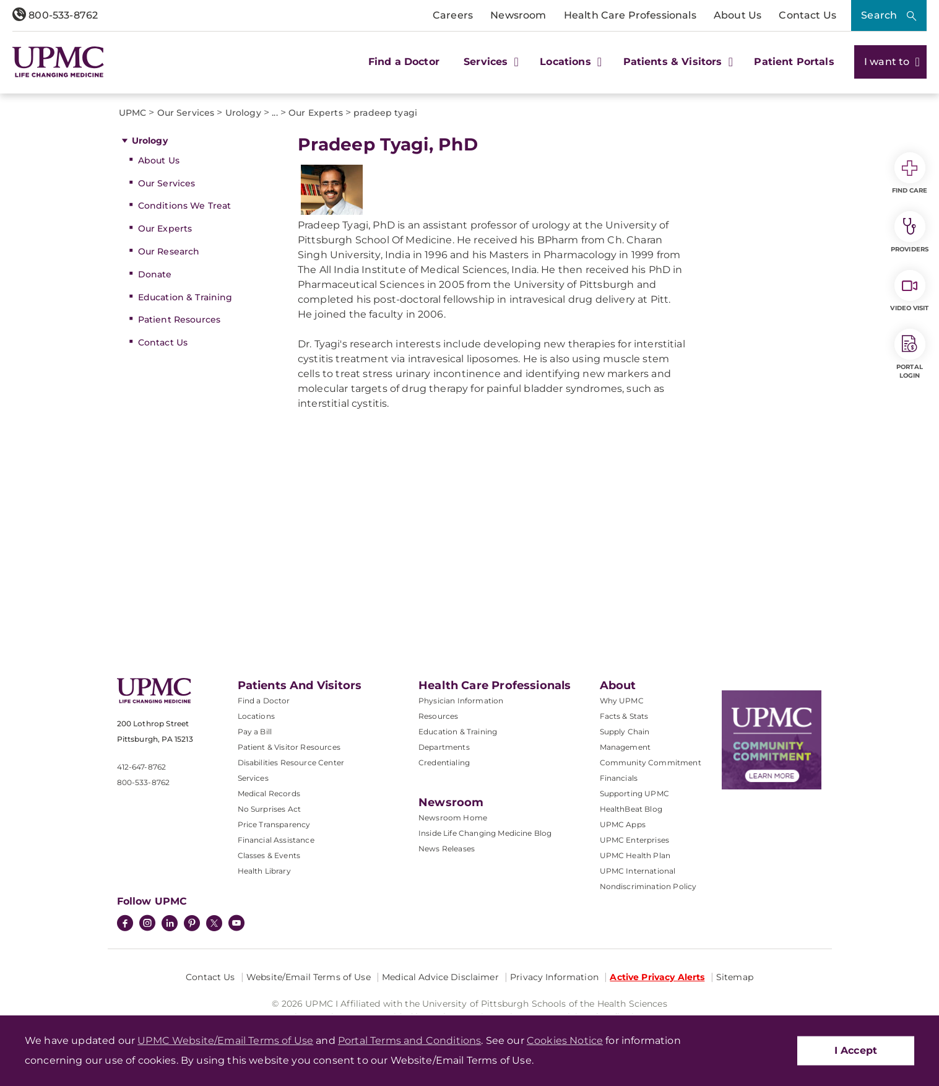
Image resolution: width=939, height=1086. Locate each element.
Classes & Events (269, 855)
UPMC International (638, 870)
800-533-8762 (55, 15)
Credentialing (444, 762)
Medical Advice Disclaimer (440, 977)
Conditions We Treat (185, 205)
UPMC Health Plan (635, 855)
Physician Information (460, 700)
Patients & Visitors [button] (676, 61)
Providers (909, 232)
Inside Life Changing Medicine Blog (485, 833)
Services (253, 778)
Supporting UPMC (634, 793)
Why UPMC (622, 700)
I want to (890, 61)
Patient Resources (179, 319)
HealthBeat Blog (631, 809)
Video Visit (909, 291)
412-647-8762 (142, 766)
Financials (619, 778)
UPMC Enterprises (635, 840)
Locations (256, 716)
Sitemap (734, 977)
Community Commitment (650, 762)
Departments (444, 747)
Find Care (910, 173)
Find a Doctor (403, 61)
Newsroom (518, 15)
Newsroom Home (452, 817)
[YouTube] (236, 924)
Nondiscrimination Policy (648, 886)
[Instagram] (147, 924)
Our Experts (165, 228)
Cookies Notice (565, 1040)
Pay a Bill (255, 731)
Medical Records (269, 793)
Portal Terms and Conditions (409, 1040)
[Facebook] (125, 924)
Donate (155, 274)
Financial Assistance (276, 840)
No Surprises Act (269, 809)
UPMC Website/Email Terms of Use (225, 1040)
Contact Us (807, 15)
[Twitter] (214, 923)
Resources (438, 716)
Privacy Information (554, 977)
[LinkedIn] (170, 924)
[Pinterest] (192, 924)
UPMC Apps (623, 824)
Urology (150, 140)
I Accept (855, 1050)
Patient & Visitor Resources (289, 747)
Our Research (169, 251)
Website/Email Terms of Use (308, 977)
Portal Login (909, 354)
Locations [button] (569, 61)
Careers (453, 15)
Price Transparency (274, 824)
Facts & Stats (624, 716)
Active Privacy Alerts (657, 977)
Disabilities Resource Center (291, 762)
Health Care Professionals (630, 15)
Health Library (264, 870)
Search (879, 15)
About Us (737, 15)
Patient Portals (794, 61)
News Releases (446, 848)
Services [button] (490, 61)
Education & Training (185, 297)
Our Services (167, 183)
